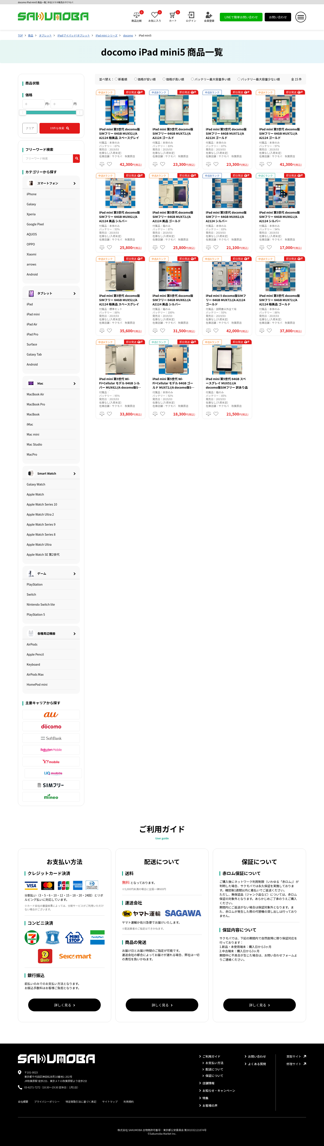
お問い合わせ (278, 17)
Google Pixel (35, 224)
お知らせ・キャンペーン (217, 1090)
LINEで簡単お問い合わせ (241, 17)
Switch (31, 594)
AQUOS (32, 234)
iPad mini (33, 314)
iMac (30, 424)
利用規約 (129, 1101)
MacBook (33, 414)
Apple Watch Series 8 (41, 534)
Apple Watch (35, 494)
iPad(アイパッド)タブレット (73, 35)
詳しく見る (64, 1004)
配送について (213, 1069)
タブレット (45, 35)
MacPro (32, 454)
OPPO (31, 244)
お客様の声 (208, 1105)
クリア (30, 128)
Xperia (31, 214)
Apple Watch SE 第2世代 (43, 554)
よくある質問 (255, 1064)
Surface (32, 344)
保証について (213, 1075)
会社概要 (23, 1101)
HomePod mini (37, 684)
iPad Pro (32, 334)
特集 (204, 1098)
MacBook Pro (36, 404)
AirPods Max (35, 674)
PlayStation (35, 584)
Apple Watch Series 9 (41, 524)
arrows (31, 264)
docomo (128, 35)
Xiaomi (31, 254)
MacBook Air (35, 394)
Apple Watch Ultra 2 (40, 514)
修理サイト (296, 1064)
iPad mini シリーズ (106, 35)
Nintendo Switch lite (41, 604)
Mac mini (33, 434)
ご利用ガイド (209, 1056)
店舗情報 (207, 1083)
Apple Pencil (35, 654)
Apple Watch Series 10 (42, 504)
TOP (20, 35)
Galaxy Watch (36, 484)
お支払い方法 (213, 1063)
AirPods (32, 644)
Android (32, 274)
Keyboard (33, 664)
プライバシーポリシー (47, 1101)
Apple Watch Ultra (39, 544)
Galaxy (31, 204)
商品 (30, 35)
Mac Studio (34, 444)
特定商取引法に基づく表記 (81, 1101)
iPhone (31, 194)
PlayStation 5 (36, 614)
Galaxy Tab (34, 354)
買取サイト (296, 1056)
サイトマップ (110, 1101)
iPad (30, 304)
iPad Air (32, 324)
